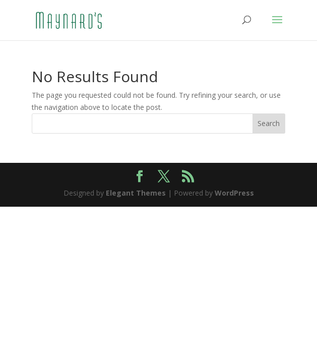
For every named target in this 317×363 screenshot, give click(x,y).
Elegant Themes (136, 193)
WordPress (234, 193)
